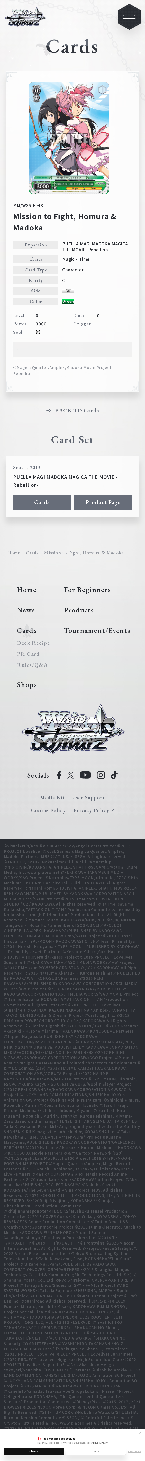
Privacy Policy (100, 1442)
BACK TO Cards (77, 410)
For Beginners (87, 589)
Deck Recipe (33, 643)
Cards (42, 502)
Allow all (34, 1451)
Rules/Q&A (32, 665)
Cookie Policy (48, 810)
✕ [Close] (140, 1433)
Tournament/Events (97, 630)
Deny (96, 1451)
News (26, 610)
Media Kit (52, 797)
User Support (88, 797)
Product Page (103, 502)
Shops (27, 684)
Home (13, 553)
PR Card (28, 654)
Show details (134, 1451)
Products (79, 610)
